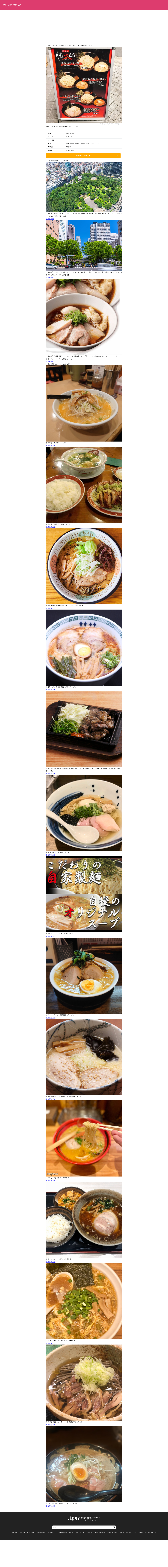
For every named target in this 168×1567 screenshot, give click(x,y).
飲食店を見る (50, 445)
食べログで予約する (83, 155)
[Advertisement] (84, 26)
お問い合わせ (41, 1532)
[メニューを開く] (159, 5)
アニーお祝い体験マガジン (12, 5)
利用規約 (50, 1532)
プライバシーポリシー (27, 1532)
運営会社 (14, 1532)
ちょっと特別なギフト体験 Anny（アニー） (70, 1532)
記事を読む (50, 219)
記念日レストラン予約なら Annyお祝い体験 (102, 1532)
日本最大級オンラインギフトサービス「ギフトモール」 (138, 1532)
